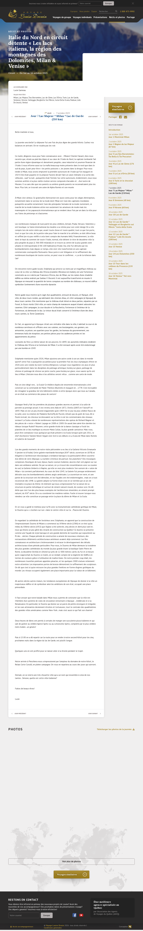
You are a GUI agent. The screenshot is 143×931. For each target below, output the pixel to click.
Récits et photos (117, 17)
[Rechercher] (108, 11)
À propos (73, 11)
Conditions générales (53, 929)
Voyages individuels (82, 17)
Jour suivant (92, 116)
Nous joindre (84, 11)
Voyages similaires (118, 108)
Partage (131, 17)
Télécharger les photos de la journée (116, 729)
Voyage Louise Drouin (55, 926)
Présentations (100, 17)
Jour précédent (21, 116)
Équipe (94, 11)
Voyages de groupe (62, 17)
